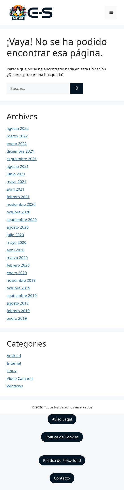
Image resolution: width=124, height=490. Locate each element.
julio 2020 (15, 234)
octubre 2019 (18, 287)
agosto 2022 (18, 128)
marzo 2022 (17, 136)
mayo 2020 (16, 242)
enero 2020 (17, 272)
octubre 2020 (18, 212)
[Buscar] (76, 88)
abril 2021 (15, 189)
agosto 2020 (18, 227)
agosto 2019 (18, 303)
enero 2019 (17, 318)
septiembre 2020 (22, 219)
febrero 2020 (18, 265)
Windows (15, 386)
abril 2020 (15, 249)
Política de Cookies (62, 437)
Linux (11, 370)
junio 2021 (16, 174)
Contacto (62, 478)
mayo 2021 (16, 181)
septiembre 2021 (22, 158)
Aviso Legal (62, 419)
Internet (14, 363)
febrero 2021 (18, 196)
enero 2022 (17, 143)
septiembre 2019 (22, 295)
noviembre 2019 (21, 280)
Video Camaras (20, 378)
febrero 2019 (18, 310)
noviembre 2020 (21, 204)
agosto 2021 (18, 166)
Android (14, 355)
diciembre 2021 (20, 151)
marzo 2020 (17, 257)
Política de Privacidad (62, 460)
